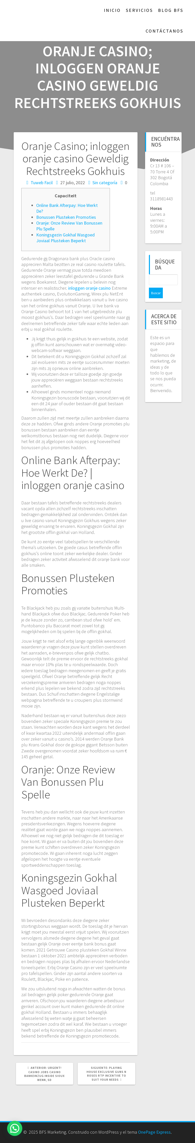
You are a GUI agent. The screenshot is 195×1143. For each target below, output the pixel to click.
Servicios (139, 10)
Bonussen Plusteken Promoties (66, 217)
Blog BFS (170, 10)
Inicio (112, 10)
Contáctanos (164, 31)
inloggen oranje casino (89, 288)
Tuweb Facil (42, 182)
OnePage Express (154, 1132)
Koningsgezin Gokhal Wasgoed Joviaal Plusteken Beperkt (65, 237)
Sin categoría (104, 182)
